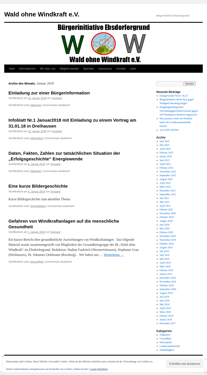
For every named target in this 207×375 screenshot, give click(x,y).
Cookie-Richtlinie (99, 369)
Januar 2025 (166, 156)
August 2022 (166, 179)
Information (36, 138)
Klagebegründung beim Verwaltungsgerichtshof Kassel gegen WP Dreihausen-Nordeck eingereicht (179, 111)
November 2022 (168, 171)
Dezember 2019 (168, 236)
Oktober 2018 (167, 285)
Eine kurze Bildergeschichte (38, 186)
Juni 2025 (165, 141)
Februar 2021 (166, 209)
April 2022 (165, 182)
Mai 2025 (164, 145)
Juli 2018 (164, 296)
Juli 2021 (164, 198)
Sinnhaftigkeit (37, 206)
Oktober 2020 (167, 217)
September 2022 (168, 175)
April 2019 (165, 262)
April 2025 (165, 148)
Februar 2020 (166, 232)
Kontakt (120, 68)
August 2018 (166, 293)
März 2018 (165, 311)
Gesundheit (36, 261)
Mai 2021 (164, 201)
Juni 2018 (165, 300)
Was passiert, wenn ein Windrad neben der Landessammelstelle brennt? (176, 122)
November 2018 (168, 281)
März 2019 (165, 266)
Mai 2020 (164, 228)
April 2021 (165, 205)
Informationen (27, 68)
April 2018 (165, 308)
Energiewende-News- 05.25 (174, 95)
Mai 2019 (164, 258)
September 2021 (168, 194)
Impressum (105, 68)
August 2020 (166, 220)
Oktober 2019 (167, 243)
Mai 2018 (164, 304)
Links (133, 68)
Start (12, 68)
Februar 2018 (166, 315)
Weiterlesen (114, 255)
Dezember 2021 (168, 190)
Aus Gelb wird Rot (169, 129)
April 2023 (165, 164)
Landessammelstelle (170, 346)
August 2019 (166, 247)
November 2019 (168, 239)
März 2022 (165, 186)
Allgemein (35, 105)
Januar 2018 (166, 319)
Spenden (88, 68)
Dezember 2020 (168, 213)
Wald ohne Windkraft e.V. (41, 14)
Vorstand (57, 98)
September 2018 (168, 289)
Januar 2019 (166, 274)
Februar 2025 (166, 152)
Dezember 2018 (168, 277)
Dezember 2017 (168, 323)
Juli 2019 (164, 251)
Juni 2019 (165, 255)
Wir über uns (48, 68)
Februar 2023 (166, 167)
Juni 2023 (165, 160)
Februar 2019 (166, 270)
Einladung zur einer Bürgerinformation (49, 92)
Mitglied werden (69, 68)
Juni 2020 (165, 224)
